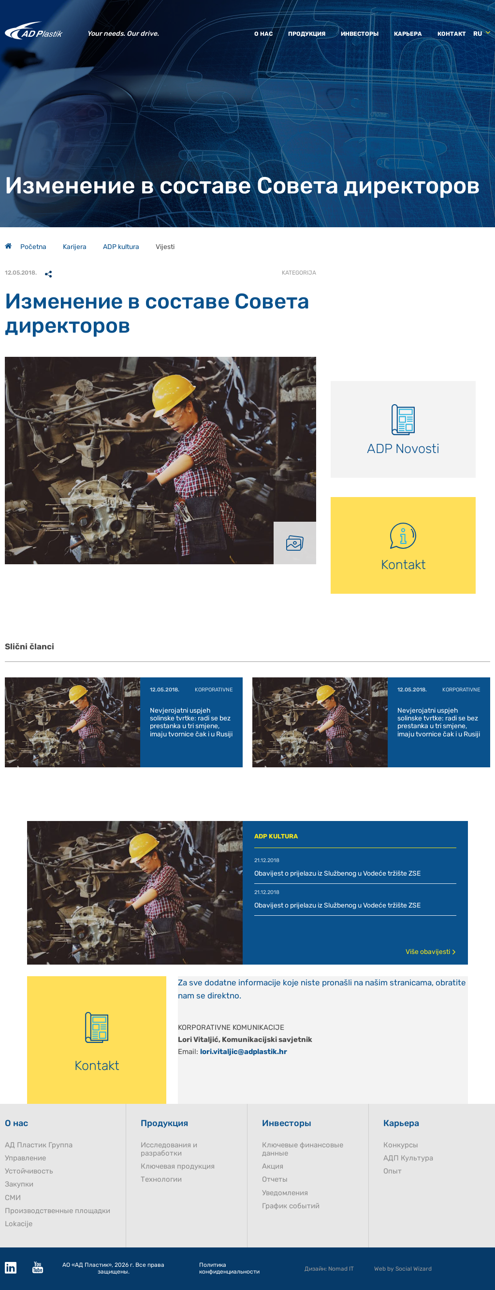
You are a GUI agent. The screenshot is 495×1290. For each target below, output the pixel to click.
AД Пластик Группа (39, 1145)
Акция (272, 1166)
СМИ (13, 1198)
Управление (25, 1158)
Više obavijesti (431, 952)
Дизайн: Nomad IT (329, 1268)
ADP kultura (121, 247)
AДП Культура (408, 1158)
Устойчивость (29, 1171)
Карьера (408, 33)
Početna (25, 247)
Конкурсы (400, 1145)
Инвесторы (360, 33)
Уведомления (285, 1193)
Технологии (161, 1179)
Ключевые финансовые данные (302, 1149)
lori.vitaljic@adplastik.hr (243, 1051)
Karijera (75, 247)
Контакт (451, 33)
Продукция (306, 33)
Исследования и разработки (169, 1149)
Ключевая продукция (178, 1166)
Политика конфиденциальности (229, 1268)
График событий (291, 1206)
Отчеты (275, 1179)
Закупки (19, 1184)
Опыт (392, 1171)
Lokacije (18, 1224)
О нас (263, 33)
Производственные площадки (57, 1211)
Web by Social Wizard (403, 1268)
